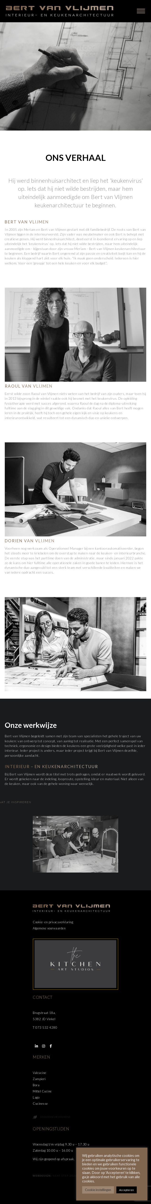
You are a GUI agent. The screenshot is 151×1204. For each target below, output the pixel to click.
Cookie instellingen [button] (98, 1190)
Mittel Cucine (42, 1091)
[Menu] (141, 11)
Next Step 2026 (65, 1175)
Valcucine (39, 1073)
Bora (36, 1085)
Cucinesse (40, 1103)
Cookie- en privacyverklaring (53, 922)
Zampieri (39, 1079)
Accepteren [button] (126, 1189)
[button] (36, 1046)
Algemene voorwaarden (49, 928)
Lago (36, 1097)
